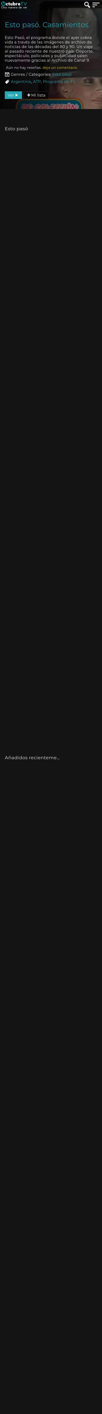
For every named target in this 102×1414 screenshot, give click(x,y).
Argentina (21, 81)
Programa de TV (59, 81)
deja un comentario (60, 68)
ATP (37, 81)
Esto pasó (62, 74)
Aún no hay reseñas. (41, 68)
